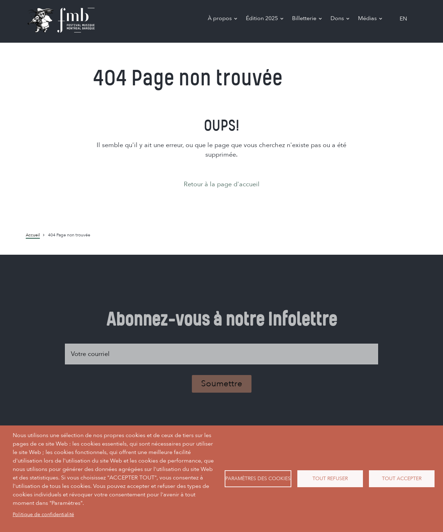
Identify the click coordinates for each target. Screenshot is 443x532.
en (403, 19)
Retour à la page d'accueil (222, 184)
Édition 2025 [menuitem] (265, 19)
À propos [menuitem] (223, 19)
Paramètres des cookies (258, 478)
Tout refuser (330, 478)
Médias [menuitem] (370, 19)
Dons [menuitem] (340, 19)
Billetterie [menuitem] (307, 19)
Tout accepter (401, 478)
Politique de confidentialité (43, 514)
